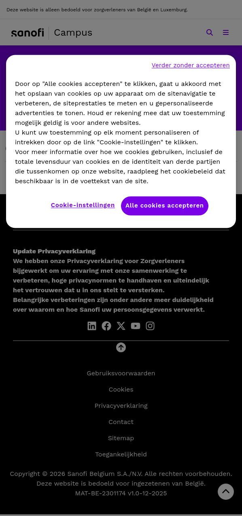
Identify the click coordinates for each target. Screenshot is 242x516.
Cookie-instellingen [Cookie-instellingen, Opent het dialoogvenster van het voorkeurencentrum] (83, 205)
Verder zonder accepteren (191, 65)
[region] (121, 141)
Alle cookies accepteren (164, 205)
